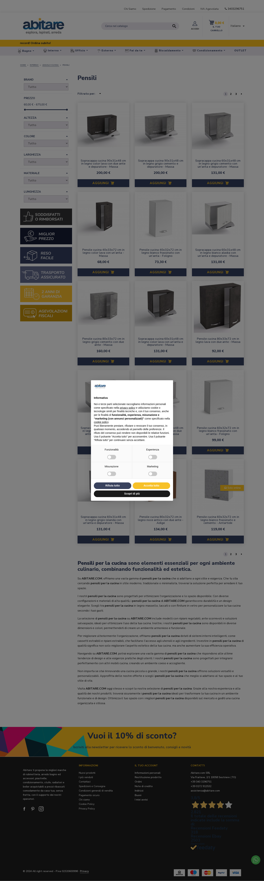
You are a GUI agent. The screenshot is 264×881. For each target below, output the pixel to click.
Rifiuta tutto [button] (112, 485)
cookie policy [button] (101, 422)
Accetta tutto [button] (151, 485)
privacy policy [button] (127, 407)
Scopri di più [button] (132, 493)
